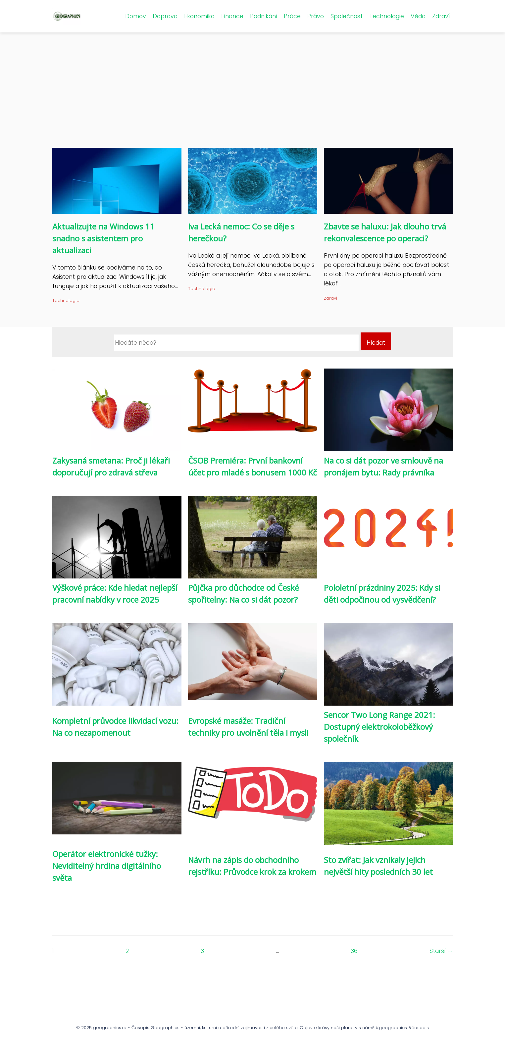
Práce (292, 16)
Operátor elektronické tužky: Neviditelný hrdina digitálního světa (106, 865)
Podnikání (263, 16)
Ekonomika (199, 16)
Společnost (346, 16)
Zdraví (441, 16)
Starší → (441, 951)
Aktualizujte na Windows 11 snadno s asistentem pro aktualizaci (103, 238)
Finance (232, 16)
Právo (315, 16)
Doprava (165, 16)
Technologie (386, 16)
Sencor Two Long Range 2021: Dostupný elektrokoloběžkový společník (379, 726)
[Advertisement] (252, 98)
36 (354, 951)
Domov (135, 16)
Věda (418, 16)
